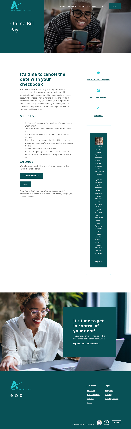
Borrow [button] (72, 6)
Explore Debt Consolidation (86, 343)
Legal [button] (107, 385)
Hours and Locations (93, 395)
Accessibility (108, 395)
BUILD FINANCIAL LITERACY (98, 80)
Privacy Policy (109, 391)
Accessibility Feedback (111, 399)
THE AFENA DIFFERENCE (99, 98)
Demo (27, 184)
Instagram (16, 395)
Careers (89, 403)
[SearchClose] (102, 6)
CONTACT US (98, 116)
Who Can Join (91, 391)
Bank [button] (62, 6)
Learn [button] (82, 6)
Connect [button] (91, 6)
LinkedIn (21, 395)
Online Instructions (33, 176)
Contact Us (90, 399)
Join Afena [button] (91, 385)
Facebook (12, 395)
